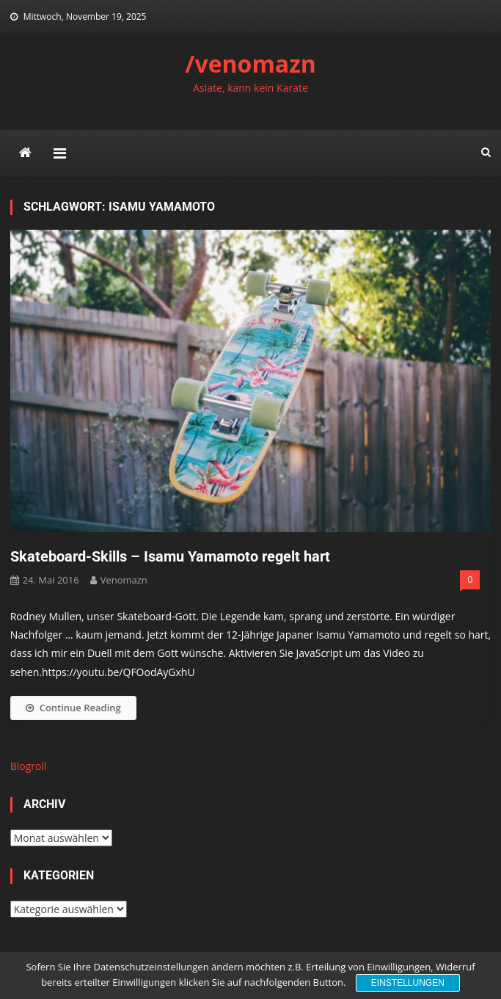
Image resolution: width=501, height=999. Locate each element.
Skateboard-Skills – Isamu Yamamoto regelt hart (170, 556)
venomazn (123, 579)
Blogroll (28, 766)
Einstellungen (408, 983)
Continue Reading (73, 707)
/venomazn (250, 63)
